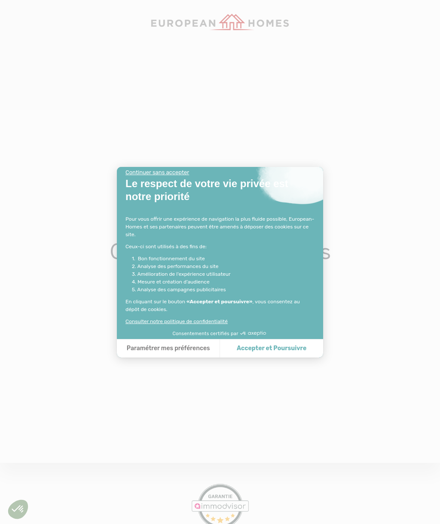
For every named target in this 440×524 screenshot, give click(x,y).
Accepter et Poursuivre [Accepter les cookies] (271, 348)
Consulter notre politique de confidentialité (176, 321)
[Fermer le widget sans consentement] (157, 172)
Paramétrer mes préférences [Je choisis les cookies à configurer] (168, 348)
